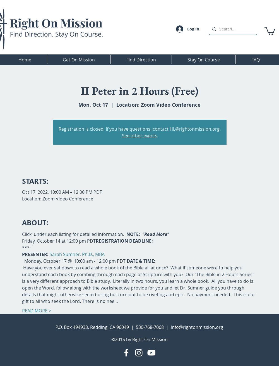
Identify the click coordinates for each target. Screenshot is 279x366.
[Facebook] (126, 353)
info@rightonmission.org (197, 327)
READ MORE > (36, 311)
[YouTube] (151, 353)
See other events (139, 136)
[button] (269, 30)
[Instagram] (139, 353)
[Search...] (232, 29)
